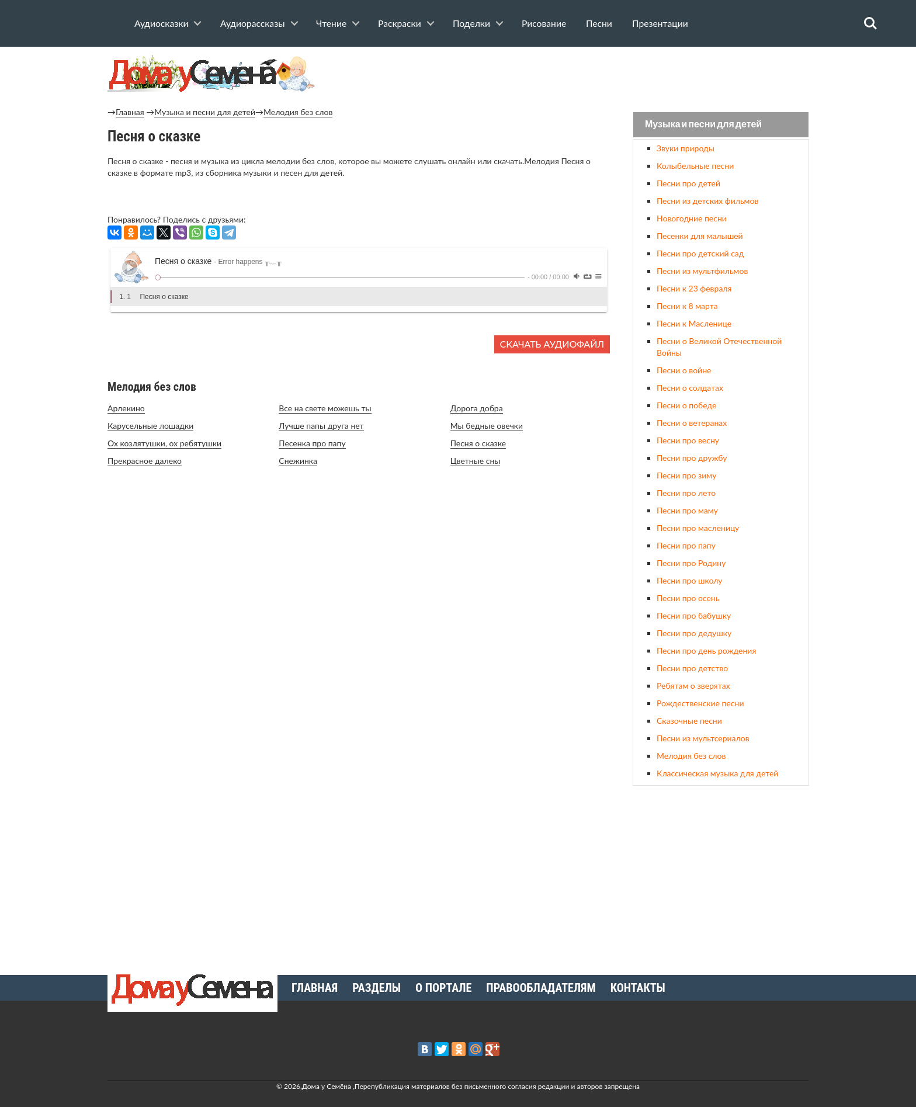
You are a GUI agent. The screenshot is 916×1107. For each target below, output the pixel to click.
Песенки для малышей (700, 236)
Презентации (660, 23)
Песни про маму (687, 510)
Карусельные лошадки (150, 426)
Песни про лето (686, 493)
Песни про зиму (686, 475)
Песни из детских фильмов (707, 201)
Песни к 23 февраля (694, 288)
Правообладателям (540, 988)
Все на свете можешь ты (325, 408)
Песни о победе (686, 405)
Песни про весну (688, 440)
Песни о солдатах (690, 388)
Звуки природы (685, 148)
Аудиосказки (161, 23)
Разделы (376, 988)
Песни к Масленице (694, 323)
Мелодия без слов (297, 112)
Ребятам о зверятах (693, 685)
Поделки (471, 23)
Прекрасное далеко (144, 461)
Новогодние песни (692, 218)
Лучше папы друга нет (321, 426)
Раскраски (399, 23)
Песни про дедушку (694, 633)
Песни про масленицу (698, 528)
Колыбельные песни (695, 166)
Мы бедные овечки (486, 426)
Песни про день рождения (706, 650)
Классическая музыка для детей (717, 773)
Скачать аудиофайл (552, 343)
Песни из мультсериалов (703, 738)
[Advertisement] (721, 876)
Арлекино (126, 408)
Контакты (637, 988)
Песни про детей (688, 183)
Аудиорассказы (252, 23)
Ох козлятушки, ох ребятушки (164, 443)
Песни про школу (690, 580)
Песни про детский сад (700, 253)
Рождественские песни (700, 703)
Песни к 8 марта (687, 306)
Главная (130, 112)
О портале (443, 988)
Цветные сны (475, 461)
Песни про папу (686, 545)
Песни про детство (692, 668)
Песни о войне (684, 370)
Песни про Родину (691, 563)
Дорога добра (476, 408)
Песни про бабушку (694, 615)
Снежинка (298, 461)
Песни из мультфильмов (702, 271)
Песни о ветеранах (692, 423)
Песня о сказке (478, 443)
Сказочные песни (689, 721)
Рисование (544, 23)
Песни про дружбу (692, 458)
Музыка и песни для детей (204, 112)
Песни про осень (688, 598)
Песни (599, 23)
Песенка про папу (312, 443)
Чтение (331, 23)
